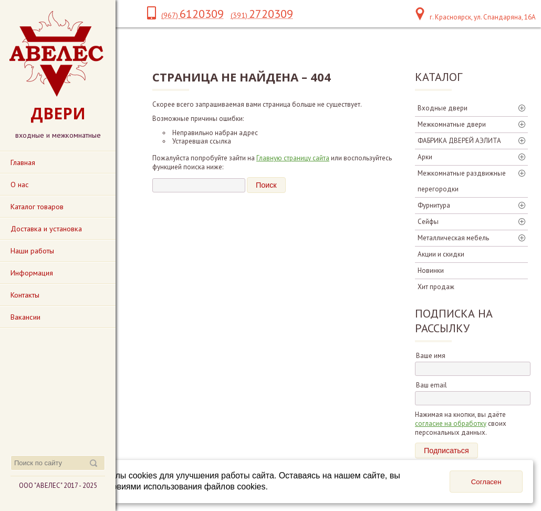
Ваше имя (430, 355)
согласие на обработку (450, 423)
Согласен (486, 482)
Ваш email (431, 385)
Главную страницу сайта (292, 158)
